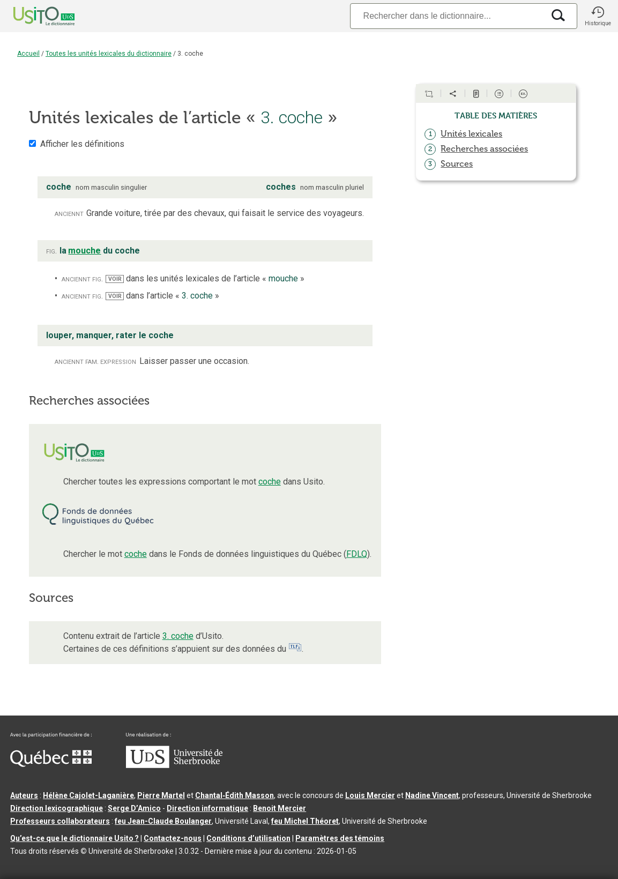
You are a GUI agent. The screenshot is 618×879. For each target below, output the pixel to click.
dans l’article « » (162, 295)
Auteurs (24, 795)
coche (269, 481)
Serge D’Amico (134, 808)
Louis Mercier (370, 795)
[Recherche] (447, 16)
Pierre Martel (161, 795)
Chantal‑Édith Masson (234, 795)
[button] (598, 16)
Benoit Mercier (279, 808)
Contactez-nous (173, 838)
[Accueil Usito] (32, 16)
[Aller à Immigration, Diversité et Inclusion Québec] (51, 764)
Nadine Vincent (432, 795)
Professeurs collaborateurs (60, 821)
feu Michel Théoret (305, 821)
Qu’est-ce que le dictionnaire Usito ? (74, 838)
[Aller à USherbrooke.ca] (174, 765)
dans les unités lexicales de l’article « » (205, 278)
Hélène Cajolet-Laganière (88, 795)
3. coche (177, 636)
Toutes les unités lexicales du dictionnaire (109, 53)
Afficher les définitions (82, 144)
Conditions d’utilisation (248, 838)
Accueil (28, 53)
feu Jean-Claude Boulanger (163, 821)
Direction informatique (207, 808)
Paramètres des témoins (339, 838)
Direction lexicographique (56, 808)
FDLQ (356, 554)
